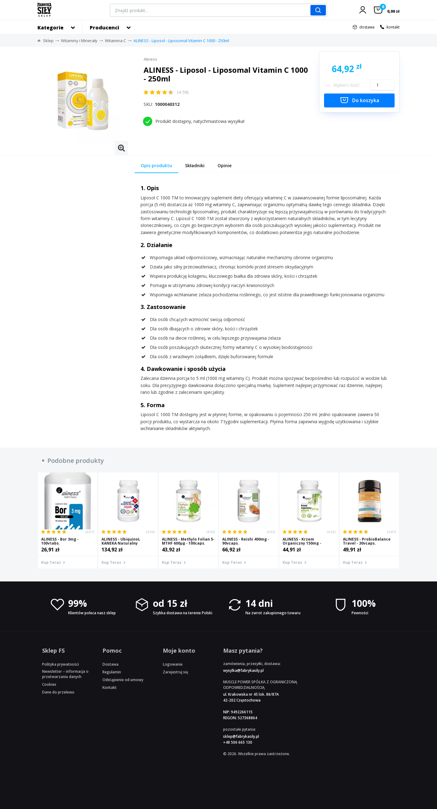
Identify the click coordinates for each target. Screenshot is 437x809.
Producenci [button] (104, 27)
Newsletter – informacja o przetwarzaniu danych (65, 674)
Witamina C (115, 40)
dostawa (366, 27)
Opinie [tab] (224, 165)
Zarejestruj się (175, 672)
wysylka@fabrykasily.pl (243, 670)
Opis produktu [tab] (156, 165)
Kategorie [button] (50, 27)
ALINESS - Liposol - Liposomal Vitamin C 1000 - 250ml (181, 40)
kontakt (393, 27)
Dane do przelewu (58, 692)
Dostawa (110, 664)
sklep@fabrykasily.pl (241, 736)
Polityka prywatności (60, 664)
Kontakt (109, 687)
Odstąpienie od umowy (122, 679)
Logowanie (173, 664)
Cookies (49, 684)
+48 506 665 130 (237, 742)
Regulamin (111, 672)
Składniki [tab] (195, 165)
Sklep (48, 40)
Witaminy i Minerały (79, 40)
